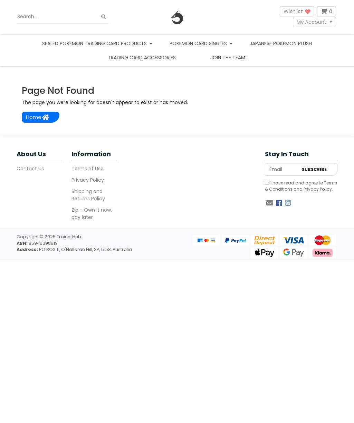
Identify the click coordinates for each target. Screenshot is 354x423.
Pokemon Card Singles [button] (199, 43)
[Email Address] (281, 169)
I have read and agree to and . (301, 186)
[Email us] (269, 203)
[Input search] (62, 16)
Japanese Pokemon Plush (281, 43)
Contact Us (30, 168)
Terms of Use (87, 168)
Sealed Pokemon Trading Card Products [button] (95, 43)
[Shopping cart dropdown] (326, 11)
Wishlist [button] (297, 11)
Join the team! (228, 57)
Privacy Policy (87, 180)
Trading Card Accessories (142, 57)
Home (37, 117)
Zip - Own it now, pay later (91, 214)
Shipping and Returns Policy (88, 195)
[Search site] (103, 17)
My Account (312, 22)
